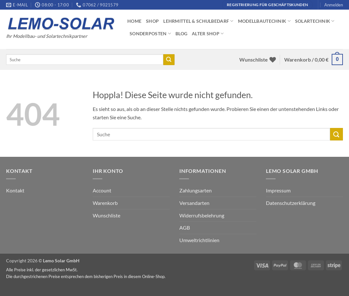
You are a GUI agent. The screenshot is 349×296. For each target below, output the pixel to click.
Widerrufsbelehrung (201, 215)
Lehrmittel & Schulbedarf (198, 21)
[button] (333, 5)
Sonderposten (150, 33)
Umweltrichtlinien (199, 240)
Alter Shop (208, 33)
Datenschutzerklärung (290, 203)
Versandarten (194, 203)
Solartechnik (315, 21)
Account (102, 190)
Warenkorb (105, 203)
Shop (152, 21)
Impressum (278, 190)
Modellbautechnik (264, 21)
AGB (184, 227)
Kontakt (15, 190)
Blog (181, 33)
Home (134, 21)
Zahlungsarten (195, 190)
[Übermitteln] (168, 59)
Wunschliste (106, 215)
